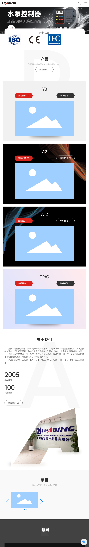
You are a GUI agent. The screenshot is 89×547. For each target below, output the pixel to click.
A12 (44, 214)
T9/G (44, 276)
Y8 (44, 89)
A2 (44, 151)
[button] (24, 509)
